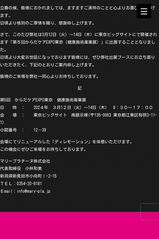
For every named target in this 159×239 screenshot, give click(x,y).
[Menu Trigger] (144, 11)
